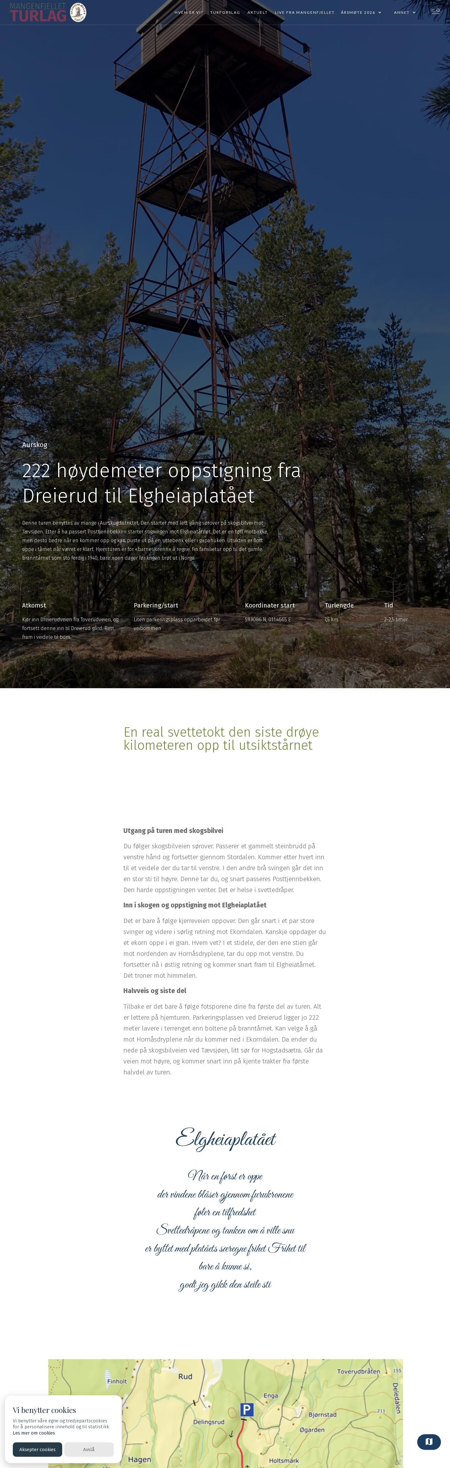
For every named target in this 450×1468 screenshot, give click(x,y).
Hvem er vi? (189, 12)
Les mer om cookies (34, 1433)
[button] (361, 12)
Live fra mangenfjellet (305, 12)
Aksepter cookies (37, 1449)
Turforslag (225, 12)
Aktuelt (258, 12)
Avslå (89, 1449)
